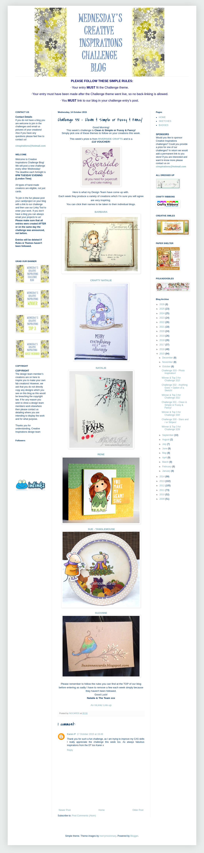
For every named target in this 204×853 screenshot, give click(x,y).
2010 (162, 494)
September (168, 435)
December (168, 357)
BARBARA (101, 211)
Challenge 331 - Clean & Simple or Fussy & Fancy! (174, 405)
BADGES (163, 125)
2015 (162, 353)
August (166, 439)
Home (102, 810)
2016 (162, 349)
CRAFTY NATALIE (101, 280)
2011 (162, 490)
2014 (162, 476)
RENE (101, 454)
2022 (162, 322)
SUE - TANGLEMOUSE (101, 529)
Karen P (71, 734)
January (166, 471)
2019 (162, 335)
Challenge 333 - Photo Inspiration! (173, 372)
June (165, 448)
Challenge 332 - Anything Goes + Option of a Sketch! (174, 388)
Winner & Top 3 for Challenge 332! (171, 379)
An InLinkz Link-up (101, 705)
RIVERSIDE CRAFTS (110, 138)
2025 (162, 308)
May (164, 453)
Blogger (134, 836)
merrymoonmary (107, 836)
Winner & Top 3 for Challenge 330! (171, 413)
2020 (162, 331)
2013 (162, 481)
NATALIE (101, 368)
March (165, 462)
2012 (162, 485)
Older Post (137, 810)
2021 (162, 326)
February (167, 466)
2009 (162, 499)
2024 (162, 313)
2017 (162, 344)
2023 (162, 317)
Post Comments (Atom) (84, 815)
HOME (162, 117)
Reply (70, 750)
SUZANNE (101, 612)
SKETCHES (165, 121)
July (164, 444)
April (164, 457)
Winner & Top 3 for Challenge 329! (171, 428)
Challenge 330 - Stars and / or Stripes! (175, 420)
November (168, 362)
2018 (162, 340)
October (166, 366)
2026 (162, 304)
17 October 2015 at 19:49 (90, 734)
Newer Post (65, 810)
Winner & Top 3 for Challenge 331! (171, 396)
